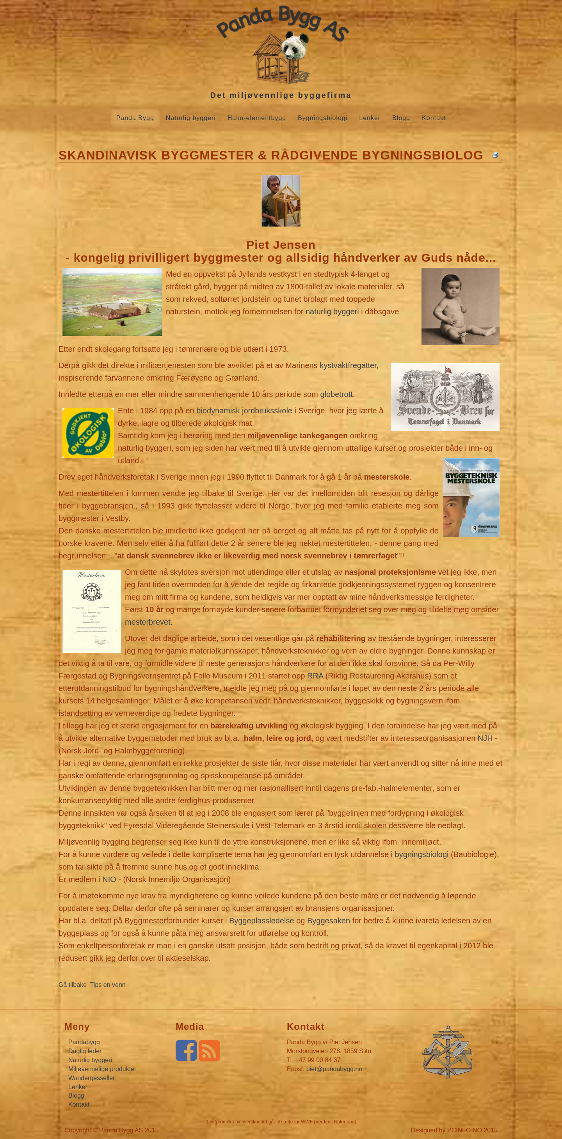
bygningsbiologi (422, 854)
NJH (485, 738)
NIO (109, 879)
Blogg (401, 118)
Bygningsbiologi (322, 118)
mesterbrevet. (149, 622)
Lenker (370, 118)
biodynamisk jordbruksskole (244, 410)
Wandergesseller (91, 1078)
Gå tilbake (73, 984)
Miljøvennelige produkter (102, 1069)
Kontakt (434, 118)
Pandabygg (84, 1042)
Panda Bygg (135, 118)
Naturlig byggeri (191, 118)
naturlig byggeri (332, 311)
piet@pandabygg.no (334, 1069)
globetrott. (337, 394)
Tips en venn (108, 984)
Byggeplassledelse (261, 920)
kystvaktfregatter (348, 365)
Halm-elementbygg (257, 118)
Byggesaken (328, 920)
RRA (315, 675)
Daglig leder (84, 1051)
